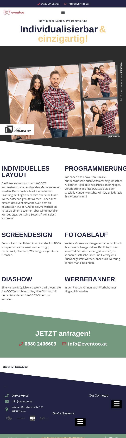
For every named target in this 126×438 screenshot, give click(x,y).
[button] (63, 12)
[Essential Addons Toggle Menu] (80, 422)
